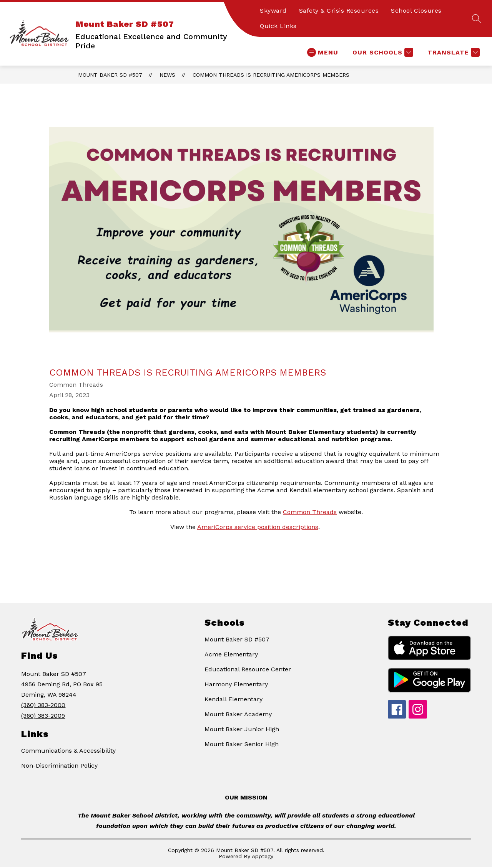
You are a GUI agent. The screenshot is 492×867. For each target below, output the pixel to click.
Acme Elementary (231, 654)
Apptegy (262, 856)
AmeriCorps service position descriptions (257, 527)
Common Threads (310, 512)
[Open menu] (322, 52)
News (167, 75)
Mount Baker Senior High (241, 744)
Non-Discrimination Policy (59, 765)
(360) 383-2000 (43, 705)
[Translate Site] (453, 52)
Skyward (273, 10)
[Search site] (476, 18)
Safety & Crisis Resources (339, 10)
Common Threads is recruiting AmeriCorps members (271, 75)
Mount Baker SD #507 (110, 75)
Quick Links (278, 26)
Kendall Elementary (233, 699)
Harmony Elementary (236, 684)
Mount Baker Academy (238, 714)
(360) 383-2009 (43, 715)
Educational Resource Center (247, 669)
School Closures (416, 10)
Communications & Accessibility (68, 750)
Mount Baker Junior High (241, 729)
